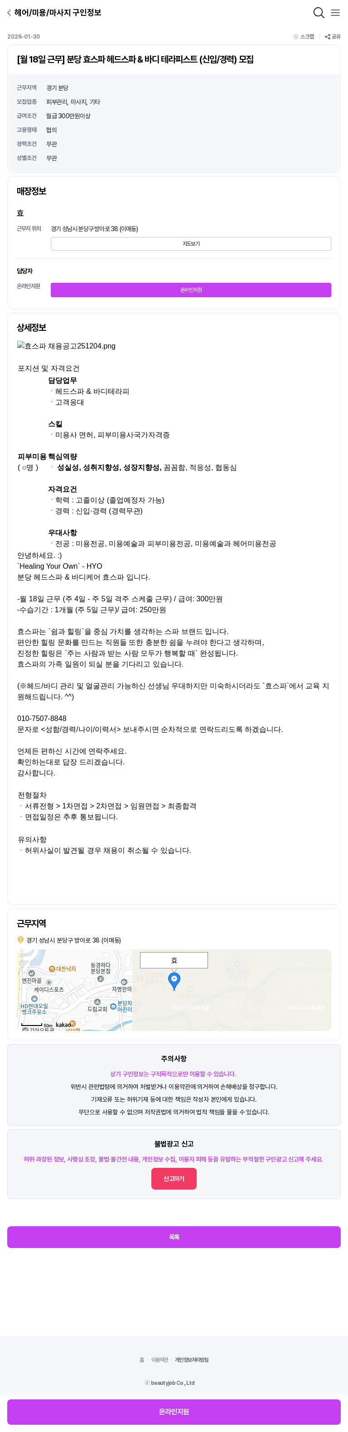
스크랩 (303, 37)
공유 (333, 37)
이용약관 (159, 1360)
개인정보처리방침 (191, 1360)
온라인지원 (191, 290)
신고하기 (174, 1178)
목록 (174, 1237)
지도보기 (191, 244)
